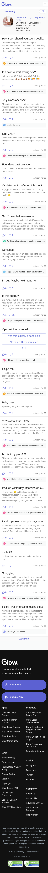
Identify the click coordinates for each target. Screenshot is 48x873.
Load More (23, 638)
